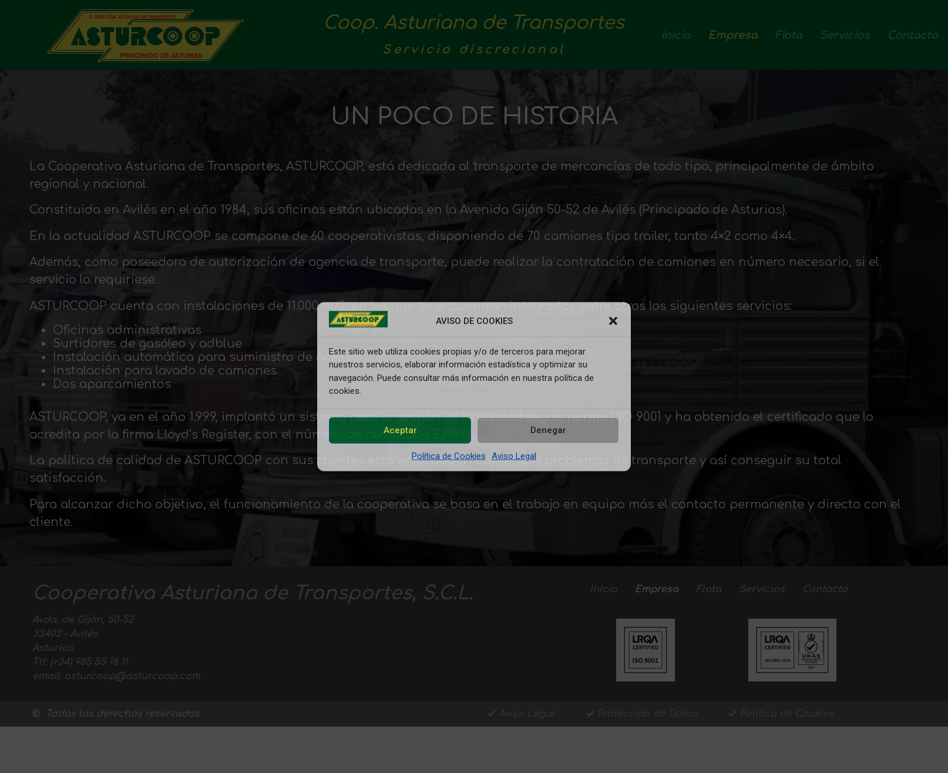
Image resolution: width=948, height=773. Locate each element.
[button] (613, 321)
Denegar (548, 430)
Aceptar (400, 430)
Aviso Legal (514, 455)
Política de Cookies (449, 455)
